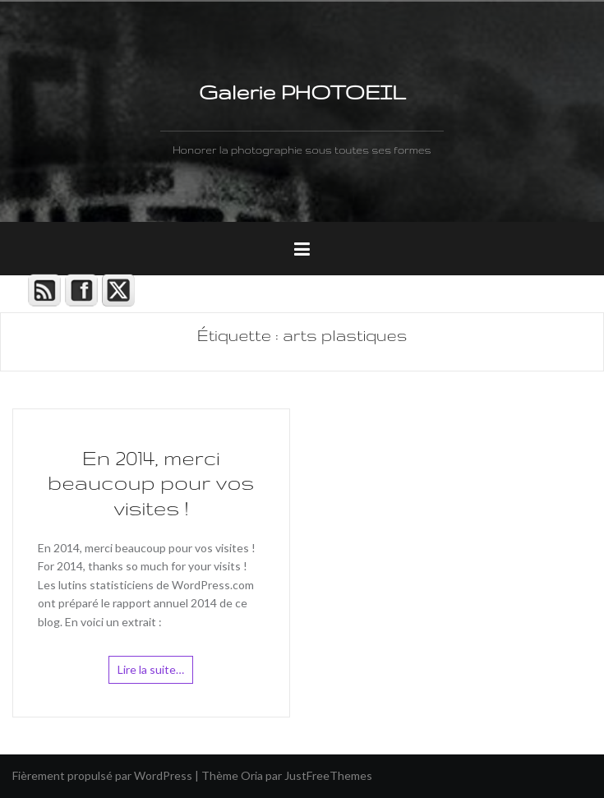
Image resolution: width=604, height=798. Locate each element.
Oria (252, 775)
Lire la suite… (151, 669)
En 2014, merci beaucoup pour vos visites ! (151, 483)
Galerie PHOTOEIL (302, 92)
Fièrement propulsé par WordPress (102, 775)
